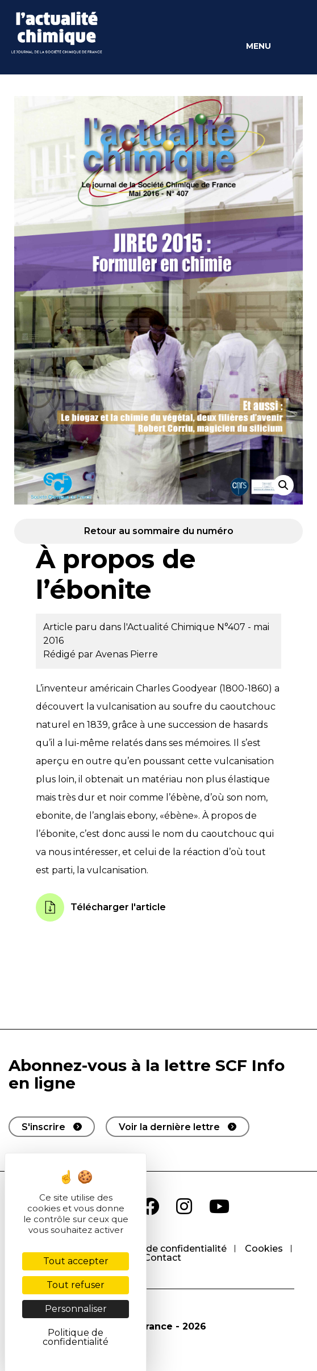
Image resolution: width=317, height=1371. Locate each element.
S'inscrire (43, 1127)
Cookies (264, 1248)
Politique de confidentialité (164, 1248)
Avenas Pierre (126, 654)
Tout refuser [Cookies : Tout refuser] (76, 1285)
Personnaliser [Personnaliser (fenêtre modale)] (76, 1308)
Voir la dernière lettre (169, 1127)
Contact (162, 1257)
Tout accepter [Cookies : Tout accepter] (76, 1261)
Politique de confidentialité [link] (76, 1337)
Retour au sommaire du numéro (158, 531)
